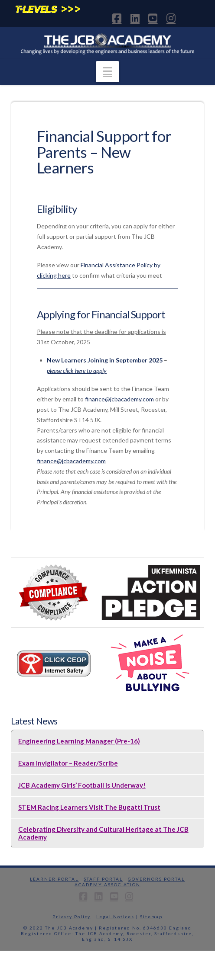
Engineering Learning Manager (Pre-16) (79, 741)
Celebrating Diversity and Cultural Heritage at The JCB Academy (103, 833)
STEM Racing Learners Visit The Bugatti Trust (89, 807)
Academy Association (107, 884)
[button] (107, 71)
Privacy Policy (71, 916)
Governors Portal (156, 878)
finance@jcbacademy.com (119, 399)
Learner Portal (54, 878)
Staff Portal (103, 878)
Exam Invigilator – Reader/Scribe (68, 763)
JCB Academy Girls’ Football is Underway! (82, 785)
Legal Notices (115, 916)
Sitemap (151, 916)
